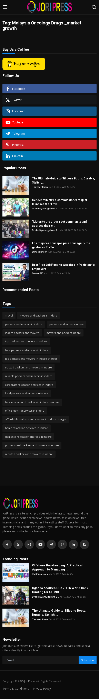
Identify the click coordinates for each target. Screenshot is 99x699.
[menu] (5, 7)
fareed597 (37, 273)
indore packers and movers (22, 333)
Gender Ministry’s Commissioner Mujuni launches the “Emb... (59, 202)
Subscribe (87, 660)
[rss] (84, 544)
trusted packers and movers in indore (28, 367)
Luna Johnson (39, 251)
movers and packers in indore (38, 315)
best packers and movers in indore (26, 350)
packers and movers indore (66, 324)
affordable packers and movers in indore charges (36, 419)
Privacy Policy (42, 688)
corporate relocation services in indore (29, 385)
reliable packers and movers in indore (28, 376)
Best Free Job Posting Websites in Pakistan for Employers (64, 266)
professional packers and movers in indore (32, 445)
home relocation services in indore (26, 428)
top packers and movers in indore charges (31, 358)
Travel (9, 315)
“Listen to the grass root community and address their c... (59, 223)
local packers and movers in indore (27, 393)
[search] (94, 7)
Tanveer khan (40, 186)
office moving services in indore (24, 410)
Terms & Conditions (15, 688)
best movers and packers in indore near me (32, 402)
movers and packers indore (64, 333)
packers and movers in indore (23, 324)
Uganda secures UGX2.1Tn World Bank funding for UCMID (60, 590)
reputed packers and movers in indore (29, 454)
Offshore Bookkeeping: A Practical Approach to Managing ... (57, 567)
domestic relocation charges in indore (28, 437)
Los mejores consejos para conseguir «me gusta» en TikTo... (61, 245)
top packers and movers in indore (26, 341)
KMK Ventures (40, 574)
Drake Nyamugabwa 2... (45, 208)
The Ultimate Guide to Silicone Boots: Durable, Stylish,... (63, 180)
